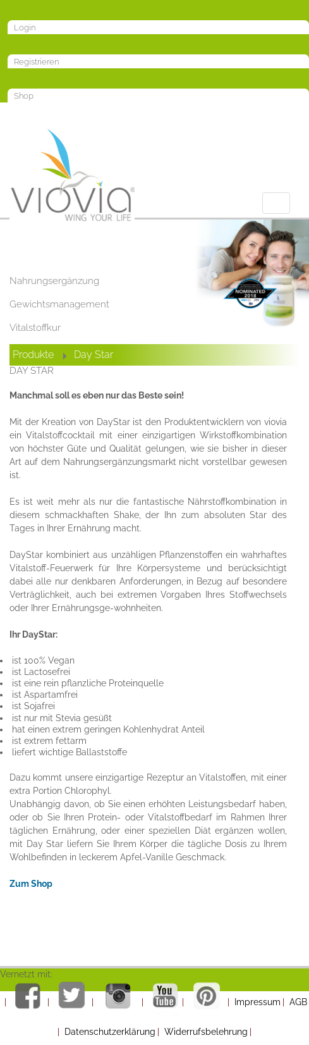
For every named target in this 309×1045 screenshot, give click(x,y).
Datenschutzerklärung (109, 1032)
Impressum (257, 1002)
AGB (298, 1002)
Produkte (33, 355)
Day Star (93, 355)
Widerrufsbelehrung (206, 1032)
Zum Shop (30, 884)
